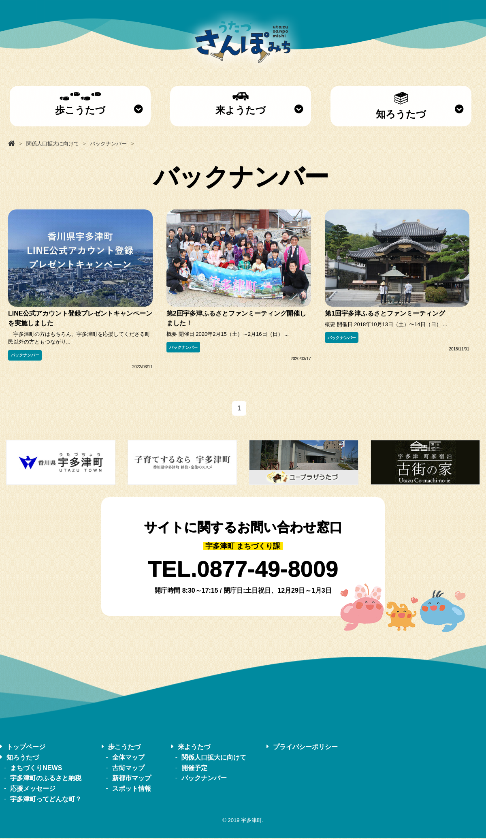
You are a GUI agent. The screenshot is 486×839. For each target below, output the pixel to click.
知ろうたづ (401, 106)
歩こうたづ (80, 103)
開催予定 (194, 768)
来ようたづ (240, 103)
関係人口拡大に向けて (213, 757)
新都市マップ (131, 778)
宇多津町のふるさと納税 (45, 778)
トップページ (25, 747)
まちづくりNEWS (36, 768)
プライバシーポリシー (305, 747)
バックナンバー (25, 355)
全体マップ (128, 757)
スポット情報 (131, 789)
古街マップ (128, 768)
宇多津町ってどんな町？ (45, 799)
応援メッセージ (32, 789)
